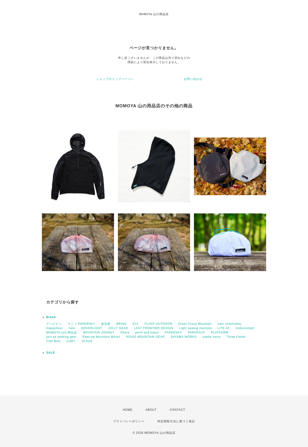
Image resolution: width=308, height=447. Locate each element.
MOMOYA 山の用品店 (61, 332)
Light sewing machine (195, 328)
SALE (50, 352)
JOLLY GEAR (118, 328)
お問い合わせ (193, 79)
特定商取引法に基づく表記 (176, 421)
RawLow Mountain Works (101, 336)
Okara (124, 332)
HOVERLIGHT (91, 328)
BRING (121, 324)
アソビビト (54, 324)
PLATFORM (219, 332)
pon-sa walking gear (61, 336)
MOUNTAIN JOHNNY (99, 332)
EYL (136, 324)
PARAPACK (196, 332)
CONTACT (177, 409)
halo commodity (229, 324)
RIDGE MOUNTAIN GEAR (145, 336)
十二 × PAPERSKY (81, 324)
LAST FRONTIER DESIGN (153, 328)
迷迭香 (105, 324)
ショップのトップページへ (115, 79)
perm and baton (147, 332)
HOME (127, 409)
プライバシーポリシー (128, 421)
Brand (51, 317)
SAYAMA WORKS (184, 336)
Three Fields (235, 336)
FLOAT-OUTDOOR (158, 324)
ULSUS (87, 341)
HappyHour (54, 328)
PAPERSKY (173, 332)
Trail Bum (53, 341)
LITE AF (224, 328)
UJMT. (71, 341)
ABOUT (151, 409)
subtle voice (212, 336)
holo (72, 328)
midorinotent (245, 328)
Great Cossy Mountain (195, 324)
